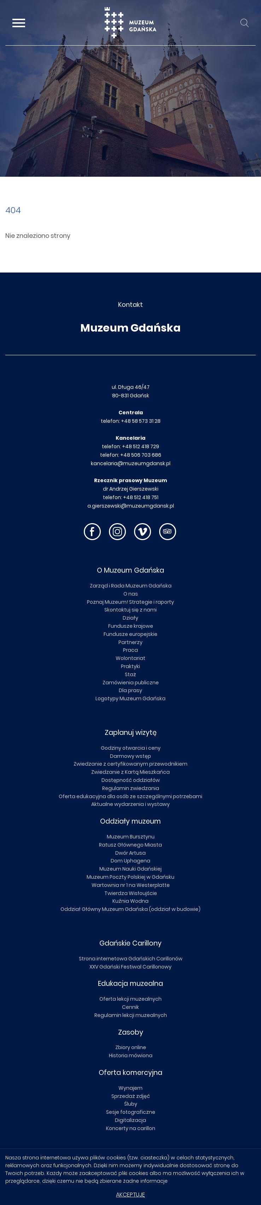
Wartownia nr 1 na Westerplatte (131, 885)
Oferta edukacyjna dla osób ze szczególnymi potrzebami (130, 796)
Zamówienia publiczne (131, 682)
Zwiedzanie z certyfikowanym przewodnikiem (130, 763)
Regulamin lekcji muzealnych (130, 1015)
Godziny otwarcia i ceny (131, 747)
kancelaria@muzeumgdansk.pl (130, 463)
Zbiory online (130, 1047)
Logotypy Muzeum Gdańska (130, 698)
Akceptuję (130, 1195)
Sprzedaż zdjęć (130, 1096)
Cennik (130, 1007)
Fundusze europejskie (130, 634)
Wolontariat (130, 658)
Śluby (130, 1103)
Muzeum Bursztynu (131, 836)
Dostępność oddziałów (131, 780)
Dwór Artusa (130, 852)
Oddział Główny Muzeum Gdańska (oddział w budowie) (130, 909)
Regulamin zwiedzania (130, 788)
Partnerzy (130, 642)
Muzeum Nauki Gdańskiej (130, 868)
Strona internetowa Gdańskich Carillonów (130, 958)
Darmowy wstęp (130, 756)
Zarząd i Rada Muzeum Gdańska (131, 585)
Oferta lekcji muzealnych (130, 998)
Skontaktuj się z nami (130, 609)
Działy (130, 617)
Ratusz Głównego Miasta (130, 844)
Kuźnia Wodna (130, 901)
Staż (130, 674)
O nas (130, 593)
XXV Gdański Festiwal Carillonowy (130, 966)
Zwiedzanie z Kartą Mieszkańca (130, 772)
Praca (130, 650)
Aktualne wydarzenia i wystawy (130, 804)
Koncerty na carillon (130, 1128)
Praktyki (130, 666)
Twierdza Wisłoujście (130, 893)
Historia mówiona (130, 1055)
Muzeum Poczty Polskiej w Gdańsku (130, 877)
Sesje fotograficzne (130, 1112)
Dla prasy (130, 690)
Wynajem (130, 1088)
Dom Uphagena (130, 860)
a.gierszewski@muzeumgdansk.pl (130, 505)
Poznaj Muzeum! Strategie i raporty (130, 602)
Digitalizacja (130, 1120)
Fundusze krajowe (130, 626)
